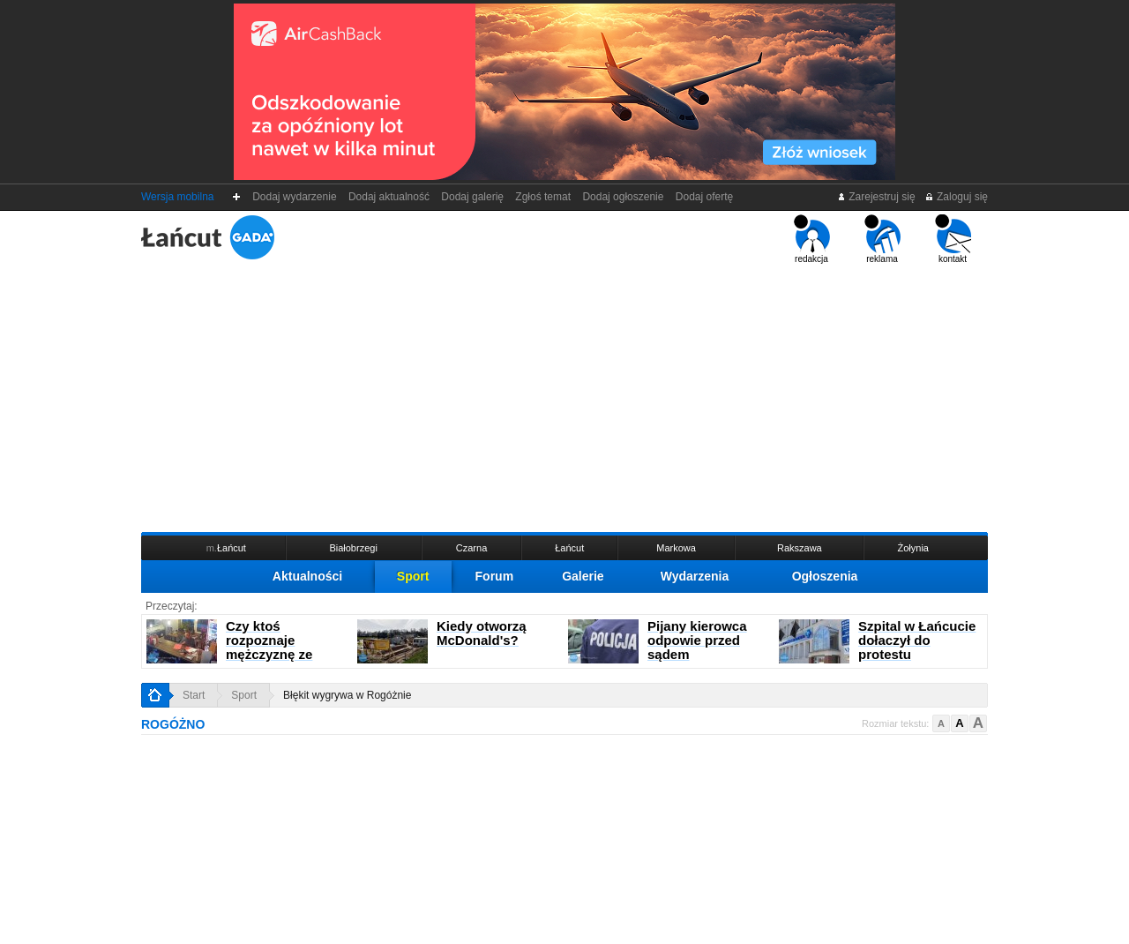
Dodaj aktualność (388, 197)
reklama (882, 239)
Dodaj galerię (473, 197)
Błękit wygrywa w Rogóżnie (347, 695)
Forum (494, 576)
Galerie (582, 576)
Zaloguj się (956, 197)
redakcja (812, 239)
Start (194, 695)
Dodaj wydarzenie (295, 197)
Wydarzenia (695, 576)
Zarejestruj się (876, 197)
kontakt (953, 239)
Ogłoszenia (825, 576)
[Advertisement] (564, 396)
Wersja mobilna (177, 197)
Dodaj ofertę (704, 197)
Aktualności (307, 576)
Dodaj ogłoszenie (623, 197)
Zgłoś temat (543, 197)
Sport (413, 576)
